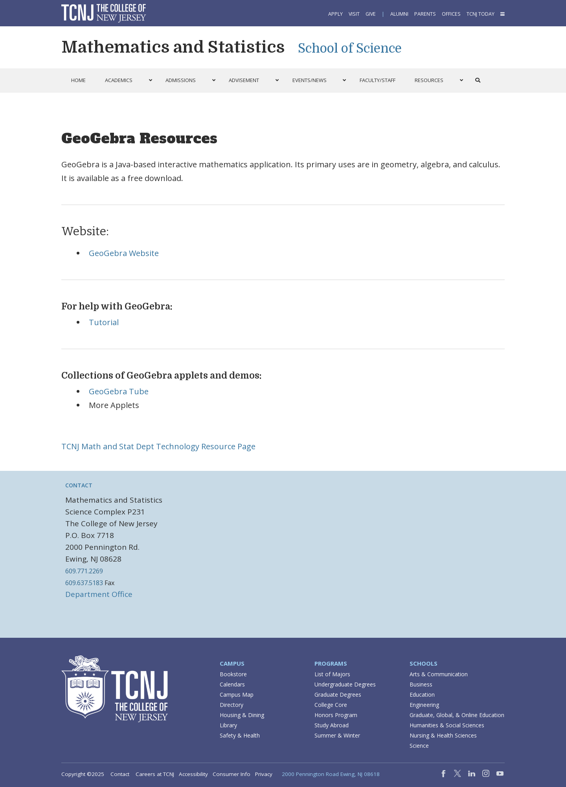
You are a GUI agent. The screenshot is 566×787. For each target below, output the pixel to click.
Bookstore (233, 674)
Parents (425, 14)
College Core (330, 704)
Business (421, 684)
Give (371, 14)
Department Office (98, 594)
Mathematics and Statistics (173, 47)
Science (419, 745)
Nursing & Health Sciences (443, 735)
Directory (231, 704)
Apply (335, 14)
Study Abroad (331, 725)
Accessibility (193, 774)
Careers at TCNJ (155, 774)
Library (228, 725)
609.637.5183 (84, 582)
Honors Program (335, 715)
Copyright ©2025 (82, 774)
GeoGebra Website (124, 253)
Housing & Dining (242, 715)
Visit (354, 14)
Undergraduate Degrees (345, 684)
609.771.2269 (84, 571)
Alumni (399, 14)
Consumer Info (231, 774)
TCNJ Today (480, 14)
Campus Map (237, 694)
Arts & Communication (439, 674)
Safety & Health (240, 735)
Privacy (263, 774)
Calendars (232, 684)
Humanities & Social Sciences (447, 725)
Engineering (424, 704)
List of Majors (332, 674)
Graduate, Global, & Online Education (457, 715)
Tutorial (104, 322)
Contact (78, 485)
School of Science (350, 48)
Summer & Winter (337, 735)
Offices (451, 14)
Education (422, 694)
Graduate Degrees (337, 694)
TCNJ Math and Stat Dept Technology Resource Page (158, 446)
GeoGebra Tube (119, 391)
